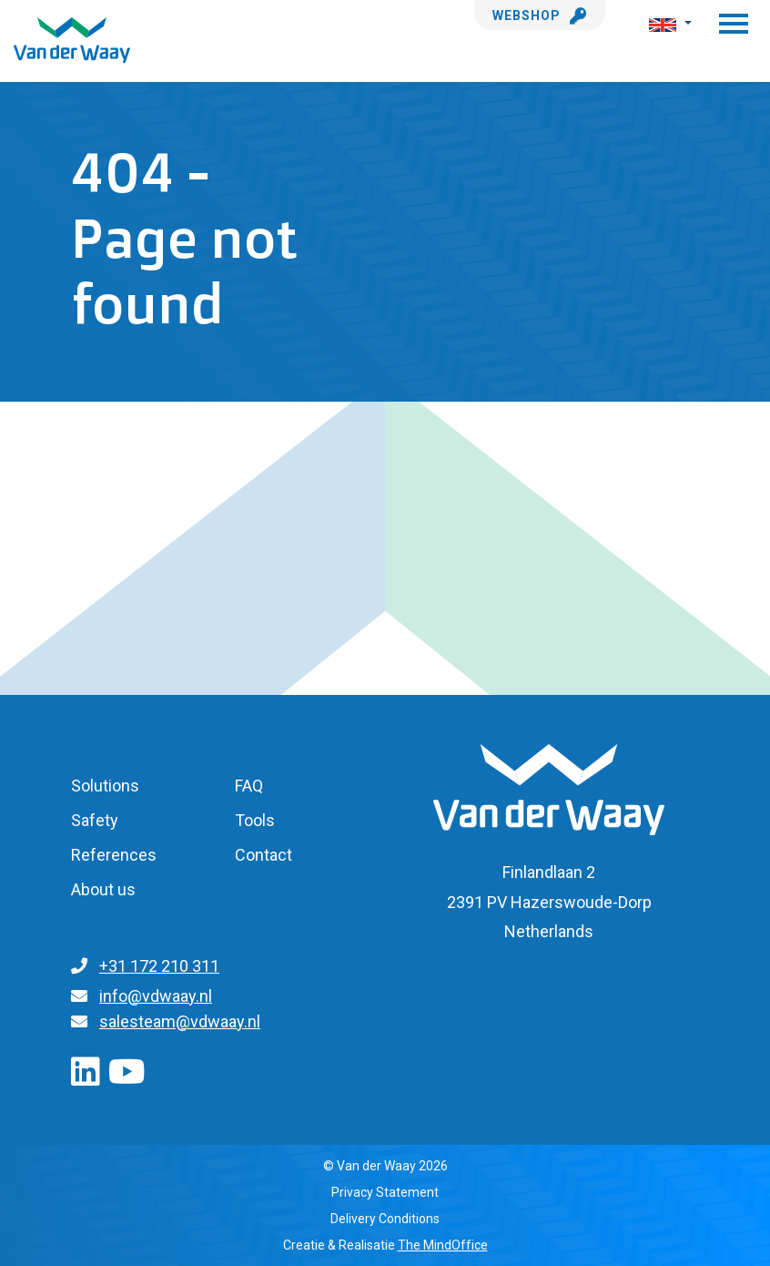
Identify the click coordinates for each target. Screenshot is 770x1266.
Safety (94, 820)
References (114, 854)
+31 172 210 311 (159, 965)
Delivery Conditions (385, 1218)
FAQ (249, 785)
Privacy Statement (385, 1192)
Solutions (105, 785)
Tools (255, 820)
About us (103, 889)
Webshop (539, 15)
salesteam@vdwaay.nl (179, 1021)
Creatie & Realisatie (385, 1245)
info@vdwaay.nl (155, 996)
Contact (263, 854)
